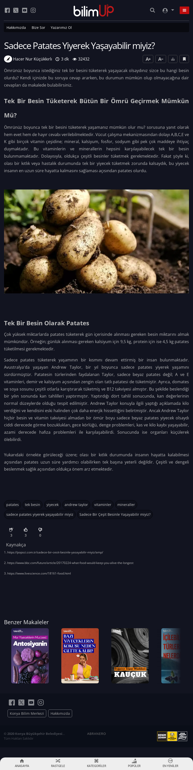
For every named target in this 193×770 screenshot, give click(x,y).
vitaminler (102, 504)
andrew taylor (76, 504)
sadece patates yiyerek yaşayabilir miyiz (39, 514)
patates (12, 504)
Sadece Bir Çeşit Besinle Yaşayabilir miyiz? (115, 514)
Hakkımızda (16, 27)
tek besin (32, 504)
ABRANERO (96, 743)
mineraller (126, 504)
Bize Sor (38, 27)
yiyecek (52, 504)
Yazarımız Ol (61, 27)
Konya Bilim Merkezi (27, 723)
